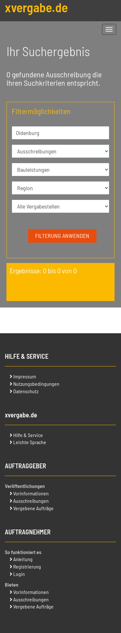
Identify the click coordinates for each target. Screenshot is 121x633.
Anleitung (23, 559)
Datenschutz (25, 391)
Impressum (24, 376)
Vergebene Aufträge (33, 508)
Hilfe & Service (28, 435)
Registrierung (27, 566)
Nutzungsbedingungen (36, 384)
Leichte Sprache (29, 442)
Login (19, 574)
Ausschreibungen (31, 501)
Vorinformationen (31, 493)
